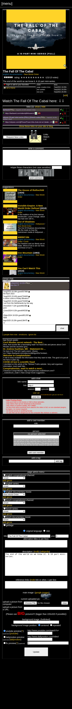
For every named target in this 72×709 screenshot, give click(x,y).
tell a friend (9, 88)
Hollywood (40, 224)
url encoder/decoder (46, 394)
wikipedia (45, 553)
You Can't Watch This (29, 268)
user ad (36, 393)
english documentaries (12, 74)
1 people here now (10, 335)
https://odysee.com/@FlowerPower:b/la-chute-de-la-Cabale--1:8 (27, 122)
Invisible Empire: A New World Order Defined (30, 206)
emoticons (23, 335)
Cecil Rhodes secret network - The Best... (23, 342)
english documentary (26, 195)
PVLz (12, 110)
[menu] (6, 3)
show (37, 107)
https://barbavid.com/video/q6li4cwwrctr (18, 113)
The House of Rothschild (31, 190)
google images (42, 600)
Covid (26, 242)
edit (65, 95)
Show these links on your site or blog (36, 126)
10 (36, 113)
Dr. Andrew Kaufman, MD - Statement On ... (24, 349)
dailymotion (15, 646)
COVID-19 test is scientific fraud (19, 362)
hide (43, 107)
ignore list (32, 335)
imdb (36, 553)
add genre (7, 480)
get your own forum (57, 394)
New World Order (31, 74)
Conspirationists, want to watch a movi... (23, 368)
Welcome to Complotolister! (17, 355)
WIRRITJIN (23, 237)
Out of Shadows (26, 221)
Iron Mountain (25, 252)
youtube (14, 640)
